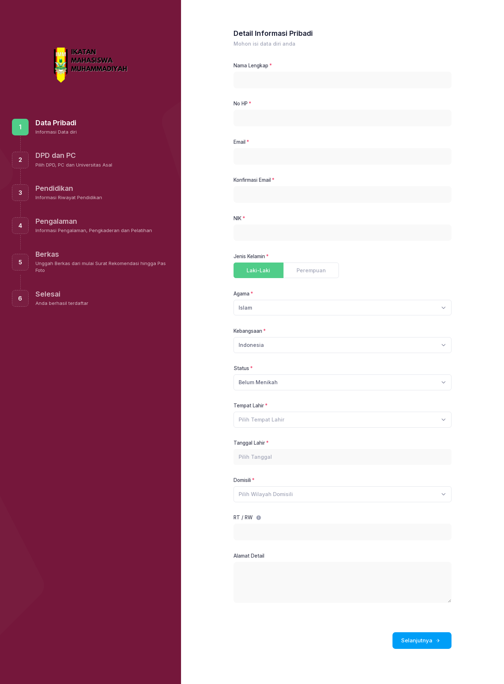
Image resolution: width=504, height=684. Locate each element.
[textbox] (262, 419)
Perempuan (311, 270)
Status (241, 368)
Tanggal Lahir (249, 443)
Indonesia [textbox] (251, 345)
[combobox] (343, 308)
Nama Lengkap (251, 65)
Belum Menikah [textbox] (258, 382)
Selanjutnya (421, 640)
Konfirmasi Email (252, 180)
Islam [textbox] (245, 308)
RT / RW (247, 517)
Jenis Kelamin (249, 256)
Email (239, 142)
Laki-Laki (258, 270)
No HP (241, 103)
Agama (241, 294)
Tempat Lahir (249, 405)
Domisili (242, 480)
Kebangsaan (248, 331)
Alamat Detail (249, 556)
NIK (238, 218)
